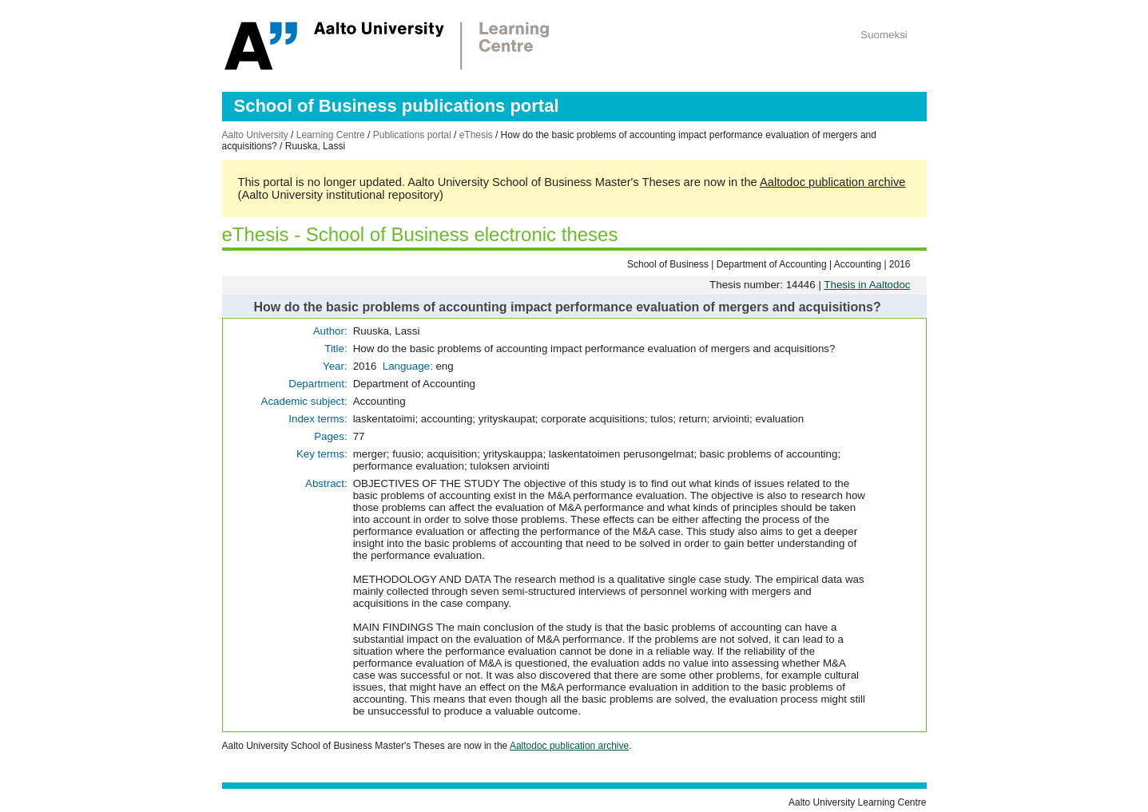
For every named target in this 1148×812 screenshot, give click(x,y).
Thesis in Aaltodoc (867, 285)
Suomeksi (884, 35)
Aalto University (255, 135)
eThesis (476, 135)
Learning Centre (330, 135)
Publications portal (412, 135)
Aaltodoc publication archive (833, 182)
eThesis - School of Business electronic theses (420, 234)
